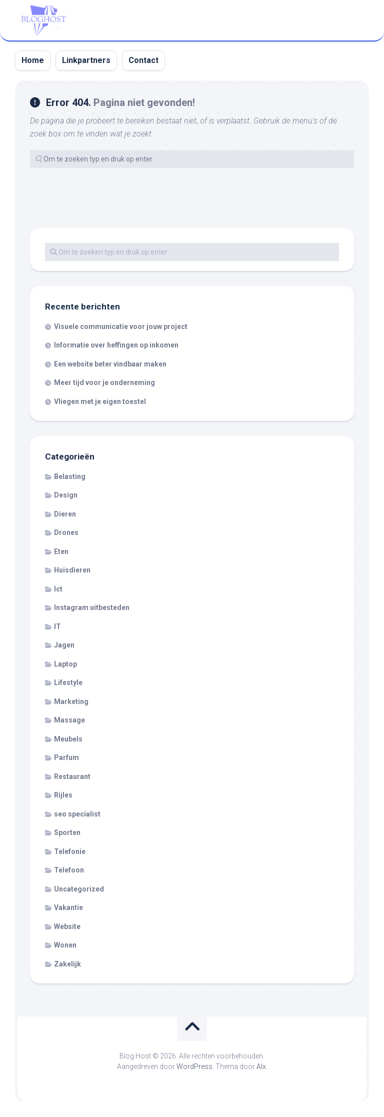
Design (66, 495)
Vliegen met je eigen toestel (100, 402)
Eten (61, 552)
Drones (66, 532)
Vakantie (68, 908)
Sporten (67, 832)
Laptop (65, 664)
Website (67, 926)
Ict (58, 589)
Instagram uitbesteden (92, 608)
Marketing (71, 702)
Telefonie (70, 852)
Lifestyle (68, 682)
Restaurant (72, 776)
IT (57, 626)
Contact (143, 60)
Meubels (68, 739)
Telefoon (69, 870)
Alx (261, 1066)
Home (33, 60)
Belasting (70, 476)
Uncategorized (79, 889)
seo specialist (77, 814)
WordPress (194, 1066)
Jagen (64, 645)
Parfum (66, 758)
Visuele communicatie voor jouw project (121, 326)
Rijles (63, 795)
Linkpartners (86, 60)
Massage (69, 720)
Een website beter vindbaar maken (110, 364)
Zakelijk (67, 964)
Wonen (65, 945)
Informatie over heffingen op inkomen (116, 345)
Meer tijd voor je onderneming (104, 382)
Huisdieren (72, 570)
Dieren (65, 514)
